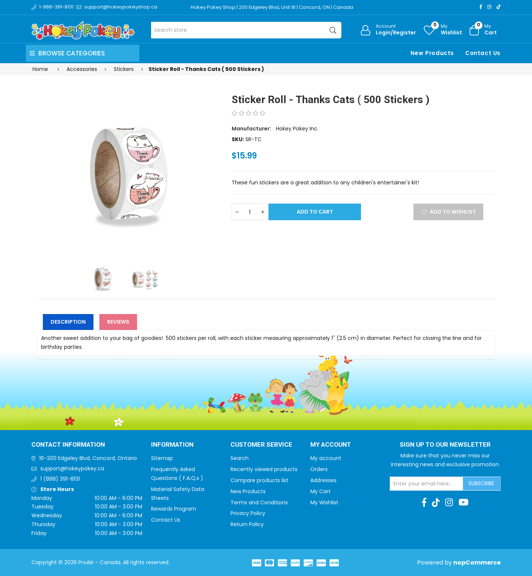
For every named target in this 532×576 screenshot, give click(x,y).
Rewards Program (173, 508)
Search (240, 458)
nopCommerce (477, 562)
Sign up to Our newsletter (445, 445)
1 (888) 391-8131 (60, 479)
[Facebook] (481, 6)
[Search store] (246, 30)
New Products (432, 53)
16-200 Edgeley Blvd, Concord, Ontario (88, 458)
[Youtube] (463, 502)
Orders (319, 469)
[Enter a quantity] (250, 212)
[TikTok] (499, 6)
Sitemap (162, 458)
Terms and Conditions (259, 502)
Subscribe (481, 483)
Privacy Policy (248, 513)
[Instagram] (489, 6)
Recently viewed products (264, 469)
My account (325, 458)
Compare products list (260, 480)
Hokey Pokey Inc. (297, 128)
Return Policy (247, 524)
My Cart (320, 491)
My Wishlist (324, 502)
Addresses (323, 480)
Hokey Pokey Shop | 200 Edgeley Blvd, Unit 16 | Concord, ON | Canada (272, 7)
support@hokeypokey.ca (72, 468)
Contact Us (483, 53)
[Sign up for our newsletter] (426, 483)
